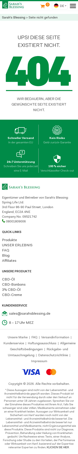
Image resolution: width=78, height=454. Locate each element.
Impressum (39, 361)
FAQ (5, 250)
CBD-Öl (8, 279)
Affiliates (9, 260)
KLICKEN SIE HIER (58, 447)
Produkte (9, 240)
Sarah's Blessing (13, 17)
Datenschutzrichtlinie (53, 355)
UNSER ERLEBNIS (17, 245)
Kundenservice (13, 343)
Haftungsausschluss (42, 343)
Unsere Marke (18, 337)
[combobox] (60, 6)
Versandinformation (55, 337)
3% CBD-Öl (11, 289)
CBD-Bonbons (14, 284)
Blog (6, 255)
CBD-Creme (12, 294)
